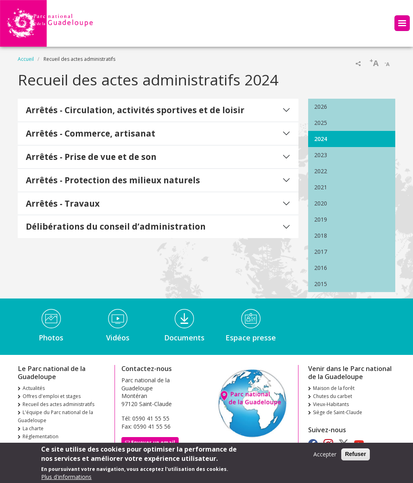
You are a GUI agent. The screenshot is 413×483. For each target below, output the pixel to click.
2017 (320, 251)
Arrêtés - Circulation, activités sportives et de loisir (135, 110)
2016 (320, 268)
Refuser (355, 456)
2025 (320, 122)
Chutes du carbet (332, 396)
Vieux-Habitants (331, 404)
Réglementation (40, 436)
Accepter (324, 456)
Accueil (26, 59)
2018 (320, 235)
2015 (320, 284)
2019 (320, 219)
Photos (51, 337)
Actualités (34, 388)
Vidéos (117, 337)
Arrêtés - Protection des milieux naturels (113, 180)
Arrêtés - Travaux (63, 203)
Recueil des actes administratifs (58, 404)
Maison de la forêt (334, 388)
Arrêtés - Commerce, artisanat (90, 133)
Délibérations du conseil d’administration (116, 226)
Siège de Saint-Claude (337, 412)
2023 (320, 155)
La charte (33, 428)
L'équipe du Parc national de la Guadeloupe (55, 416)
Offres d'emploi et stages (52, 396)
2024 (320, 139)
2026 (320, 106)
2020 (320, 203)
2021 (320, 187)
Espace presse (250, 337)
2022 (320, 171)
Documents (184, 337)
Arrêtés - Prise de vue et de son (91, 156)
